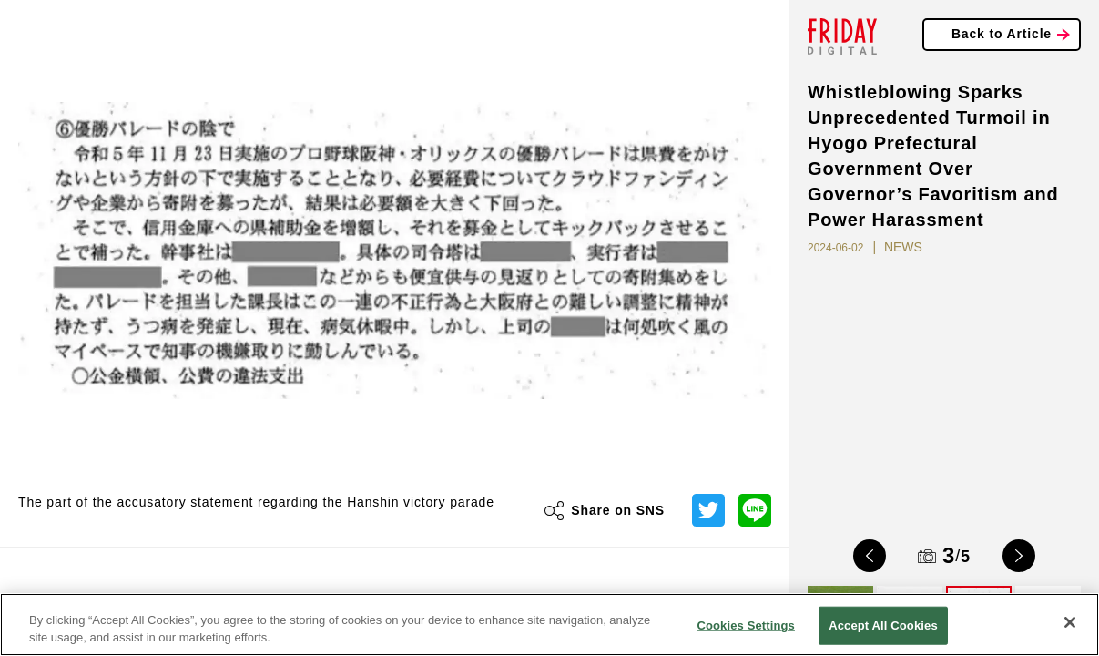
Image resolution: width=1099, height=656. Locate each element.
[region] (549, 624)
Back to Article (1001, 33)
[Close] (1070, 622)
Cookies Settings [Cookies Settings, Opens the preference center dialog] (746, 625)
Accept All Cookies (883, 625)
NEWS (903, 247)
